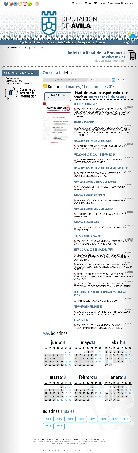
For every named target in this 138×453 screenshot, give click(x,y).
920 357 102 (127, 3)
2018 (48, 426)
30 (88, 365)
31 (92, 365)
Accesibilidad (113, 3)
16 (88, 358)
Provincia (39, 42)
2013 (26, 48)
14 (62, 358)
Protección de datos (71, 439)
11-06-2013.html (37, 48)
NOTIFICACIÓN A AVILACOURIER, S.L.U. (97, 301)
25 (50, 365)
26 (54, 365)
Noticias (51, 42)
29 (84, 365)
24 (46, 365)
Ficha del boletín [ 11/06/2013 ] (110, 60)
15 (84, 358)
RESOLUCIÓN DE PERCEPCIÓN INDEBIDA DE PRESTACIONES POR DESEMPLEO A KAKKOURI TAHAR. (102, 285)
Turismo (100, 42)
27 (58, 365)
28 (62, 365)
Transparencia (86, 42)
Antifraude (100, 3)
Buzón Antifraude (97, 439)
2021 (103, 419)
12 (54, 358)
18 (50, 361)
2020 (114, 419)
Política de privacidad (54, 439)
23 (88, 361)
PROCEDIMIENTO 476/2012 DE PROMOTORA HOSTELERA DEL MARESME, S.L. (98, 161)
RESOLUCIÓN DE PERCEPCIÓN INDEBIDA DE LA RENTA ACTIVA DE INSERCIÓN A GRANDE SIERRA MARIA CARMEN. (103, 267)
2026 (48, 419)
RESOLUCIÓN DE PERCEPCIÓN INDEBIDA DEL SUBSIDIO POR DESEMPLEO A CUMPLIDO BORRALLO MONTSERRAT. (101, 257)
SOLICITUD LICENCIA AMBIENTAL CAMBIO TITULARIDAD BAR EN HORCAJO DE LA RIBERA (98, 326)
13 (58, 358)
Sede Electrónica (67, 42)
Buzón (89, 3)
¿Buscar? (121, 80)
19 (54, 361)
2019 (125, 419)
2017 (59, 426)
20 (58, 361)
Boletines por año (14, 81)
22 (84, 361)
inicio (7, 48)
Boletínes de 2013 (113, 57)
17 (46, 361)
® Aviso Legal (39, 439)
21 (62, 361)
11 (50, 358)
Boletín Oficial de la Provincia (96, 52)
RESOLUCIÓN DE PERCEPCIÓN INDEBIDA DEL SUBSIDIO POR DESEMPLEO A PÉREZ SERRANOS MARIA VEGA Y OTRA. (103, 276)
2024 (70, 419)
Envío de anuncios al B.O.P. (19, 83)
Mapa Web (77, 3)
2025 (59, 419)
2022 (92, 419)
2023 (81, 419)
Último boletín (12, 78)
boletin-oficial (17, 48)
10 (46, 358)
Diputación (26, 42)
